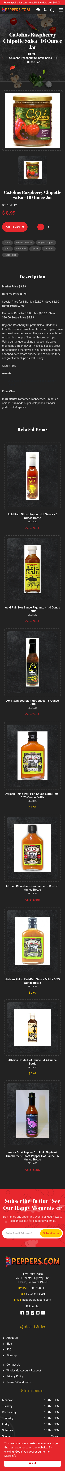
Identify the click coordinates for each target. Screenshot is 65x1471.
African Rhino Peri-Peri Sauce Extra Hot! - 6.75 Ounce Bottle (32, 795)
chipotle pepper (46, 242)
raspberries (10, 255)
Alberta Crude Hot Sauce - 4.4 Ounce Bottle (32, 1061)
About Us (12, 1337)
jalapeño (49, 248)
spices (35, 248)
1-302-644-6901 (35, 1293)
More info (10, 1455)
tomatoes (21, 248)
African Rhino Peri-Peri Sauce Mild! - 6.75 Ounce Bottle (32, 981)
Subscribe (51, 1233)
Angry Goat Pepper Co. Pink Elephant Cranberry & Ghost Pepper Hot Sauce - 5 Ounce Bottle (32, 1156)
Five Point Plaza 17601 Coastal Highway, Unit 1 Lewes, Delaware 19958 (33, 1278)
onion (7, 242)
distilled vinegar (24, 242)
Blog (9, 1343)
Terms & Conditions (18, 1382)
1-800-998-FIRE (37, 1288)
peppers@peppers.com (36, 1299)
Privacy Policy (15, 1376)
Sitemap (11, 1355)
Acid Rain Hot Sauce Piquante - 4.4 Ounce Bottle (32, 609)
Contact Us (13, 1364)
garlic (7, 248)
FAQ (8, 1349)
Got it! (32, 1463)
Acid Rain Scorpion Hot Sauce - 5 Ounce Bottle (32, 702)
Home (32, 53)
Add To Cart (15, 227)
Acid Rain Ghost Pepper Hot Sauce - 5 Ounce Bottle (32, 516)
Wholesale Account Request (23, 1370)
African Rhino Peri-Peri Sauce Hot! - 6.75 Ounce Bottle (32, 887)
